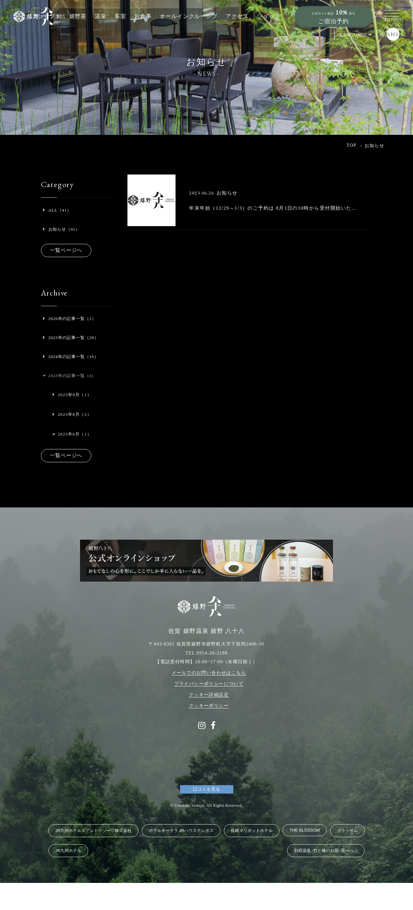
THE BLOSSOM (304, 857)
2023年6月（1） (71, 473)
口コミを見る (206, 816)
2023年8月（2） (72, 454)
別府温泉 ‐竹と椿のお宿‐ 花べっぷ (326, 877)
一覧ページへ (69, 255)
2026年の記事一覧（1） (74, 325)
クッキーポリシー (209, 732)
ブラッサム (347, 857)
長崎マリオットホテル (252, 857)
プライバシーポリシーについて (209, 710)
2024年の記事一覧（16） (67, 386)
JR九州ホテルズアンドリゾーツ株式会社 (93, 857)
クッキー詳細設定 (209, 721)
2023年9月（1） (72, 434)
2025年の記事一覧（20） (67, 353)
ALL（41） (59, 211)
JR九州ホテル (68, 877)
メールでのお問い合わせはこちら (209, 699)
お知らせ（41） (65, 233)
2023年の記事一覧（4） (74, 413)
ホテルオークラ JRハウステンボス (181, 857)
